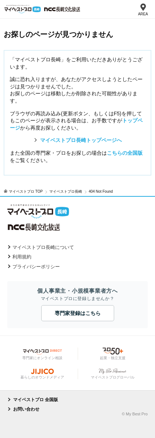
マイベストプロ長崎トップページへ (81, 140)
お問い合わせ (26, 409)
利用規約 (21, 257)
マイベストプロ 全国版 (35, 399)
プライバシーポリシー (36, 266)
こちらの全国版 (125, 153)
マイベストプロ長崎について (43, 247)
